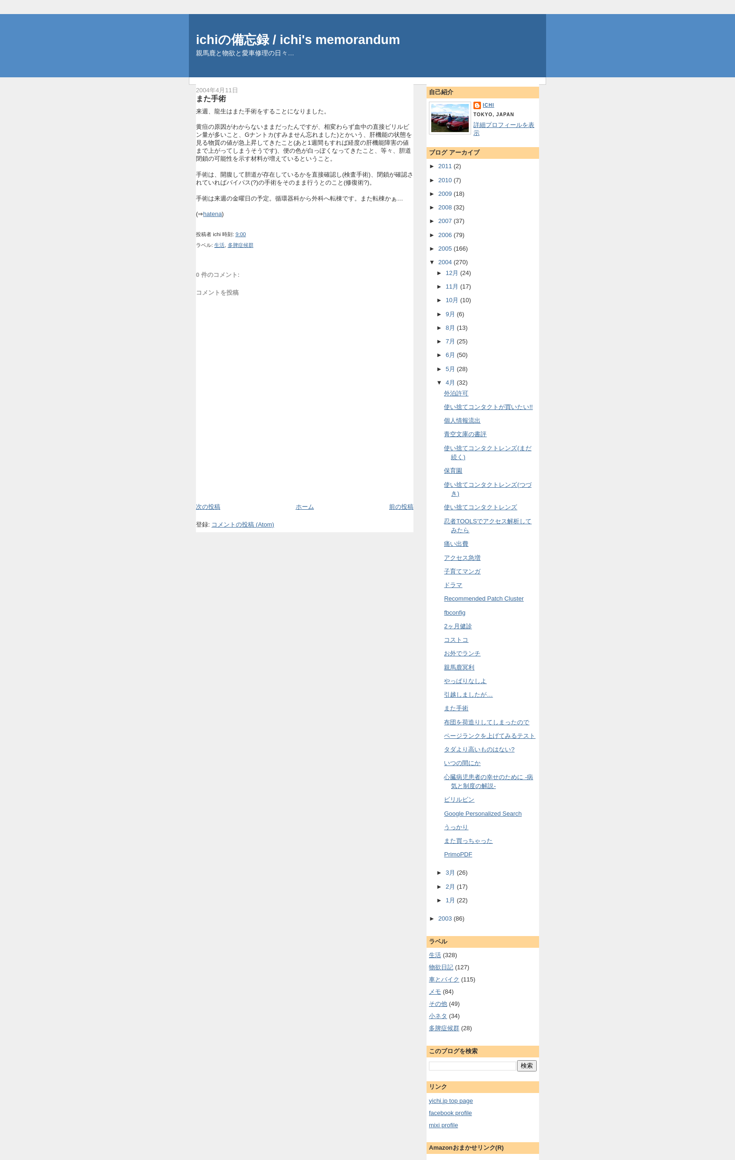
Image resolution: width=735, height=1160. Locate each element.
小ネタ (438, 1015)
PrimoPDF (458, 854)
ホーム (305, 506)
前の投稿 (401, 506)
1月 (451, 900)
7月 (451, 341)
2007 (446, 220)
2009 (446, 193)
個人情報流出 (462, 420)
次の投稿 (208, 506)
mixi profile (443, 1125)
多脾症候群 (241, 245)
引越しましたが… (468, 694)
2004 (446, 262)
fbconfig (454, 612)
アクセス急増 (462, 557)
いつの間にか (462, 762)
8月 (451, 327)
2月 (451, 886)
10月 (453, 300)
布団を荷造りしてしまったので (486, 722)
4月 (451, 382)
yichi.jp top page (451, 1100)
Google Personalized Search (483, 813)
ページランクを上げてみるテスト (489, 735)
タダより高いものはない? (479, 749)
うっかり (456, 827)
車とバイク (444, 979)
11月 (453, 286)
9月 (451, 314)
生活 (219, 245)
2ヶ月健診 (458, 626)
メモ (435, 991)
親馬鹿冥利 (459, 667)
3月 (451, 872)
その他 (438, 1003)
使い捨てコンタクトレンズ (480, 507)
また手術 (211, 98)
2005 (446, 248)
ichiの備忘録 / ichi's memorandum (298, 39)
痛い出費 (456, 543)
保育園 (453, 470)
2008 (446, 207)
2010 (446, 180)
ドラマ (453, 584)
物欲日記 (441, 967)
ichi (488, 105)
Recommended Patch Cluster (484, 598)
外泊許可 (456, 393)
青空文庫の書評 (465, 434)
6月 (451, 354)
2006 (446, 234)
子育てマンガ (462, 571)
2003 (446, 918)
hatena (212, 213)
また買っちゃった (468, 840)
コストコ (456, 639)
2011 (446, 166)
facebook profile (450, 1112)
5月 (451, 368)
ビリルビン (459, 799)
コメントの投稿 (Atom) (242, 524)
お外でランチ (462, 653)
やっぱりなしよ (465, 680)
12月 (453, 272)
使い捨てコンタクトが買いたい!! (488, 406)
